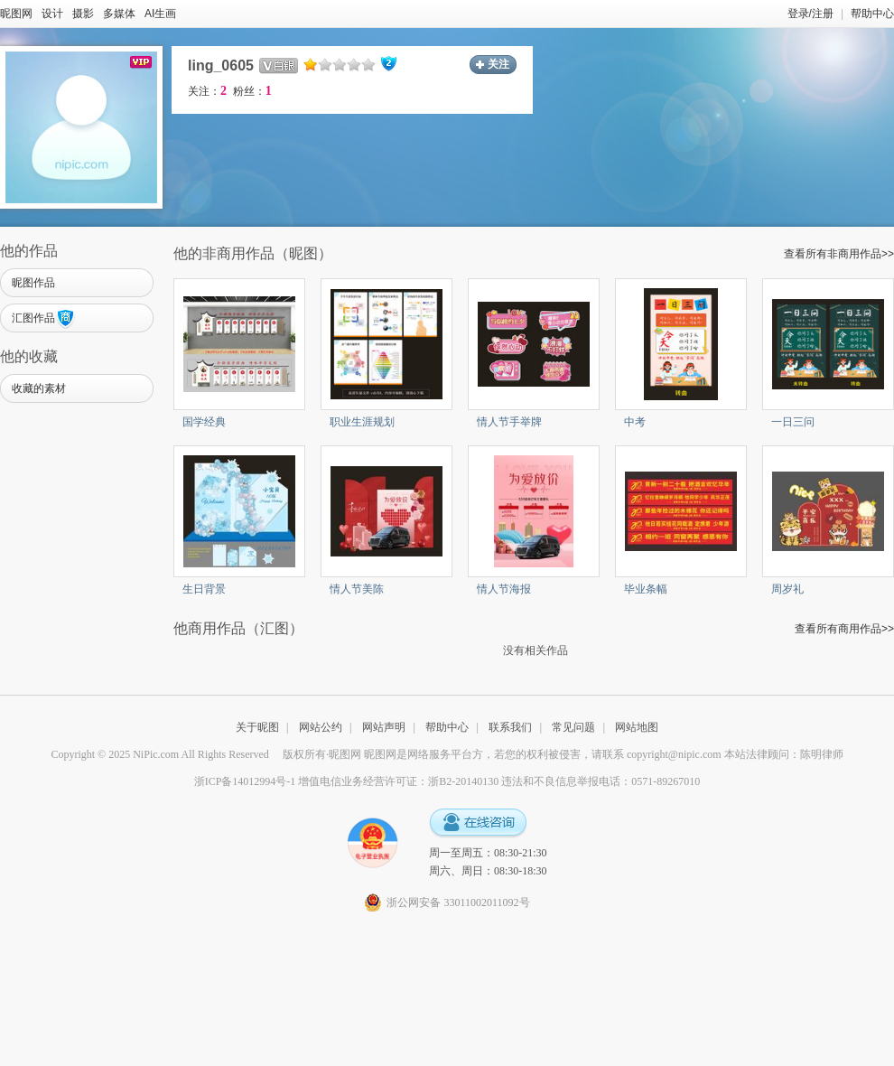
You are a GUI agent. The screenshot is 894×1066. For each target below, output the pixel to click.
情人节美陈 (357, 589)
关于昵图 (257, 727)
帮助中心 (872, 13)
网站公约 (320, 727)
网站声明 (383, 727)
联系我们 (510, 727)
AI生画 (160, 13)
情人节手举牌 (509, 422)
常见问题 (573, 727)
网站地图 (636, 727)
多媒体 (119, 13)
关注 (498, 64)
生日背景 (204, 589)
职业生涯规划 (362, 422)
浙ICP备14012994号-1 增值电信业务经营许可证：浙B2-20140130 (346, 781)
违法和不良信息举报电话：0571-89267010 (600, 781)
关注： (207, 91)
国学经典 (204, 422)
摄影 (83, 13)
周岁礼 (787, 589)
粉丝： (252, 91)
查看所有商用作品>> (844, 628)
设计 (52, 13)
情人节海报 (504, 589)
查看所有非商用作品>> (839, 254)
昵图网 (16, 13)
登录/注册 (810, 13)
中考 (635, 422)
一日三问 (793, 422)
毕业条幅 (645, 589)
